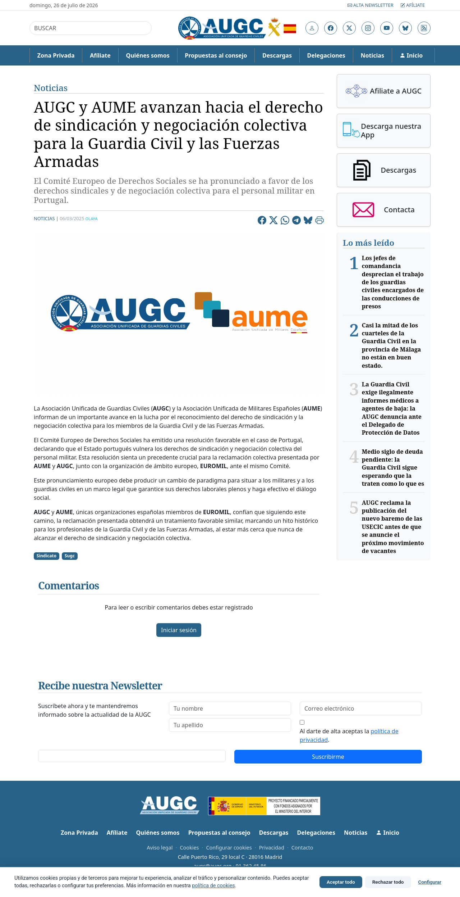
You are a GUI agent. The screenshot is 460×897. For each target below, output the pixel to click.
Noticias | (46, 218)
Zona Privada (56, 55)
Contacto (302, 847)
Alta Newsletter (371, 5)
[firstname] (230, 708)
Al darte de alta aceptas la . (349, 735)
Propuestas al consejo (216, 55)
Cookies (189, 847)
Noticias (372, 55)
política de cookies (213, 886)
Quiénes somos (147, 55)
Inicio (411, 55)
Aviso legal (159, 847)
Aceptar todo (341, 882)
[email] (361, 708)
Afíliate (412, 5)
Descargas (277, 55)
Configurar (429, 882)
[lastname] (230, 725)
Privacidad (271, 847)
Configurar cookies (229, 847)
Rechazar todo (388, 882)
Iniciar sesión (179, 630)
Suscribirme (328, 757)
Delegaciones (326, 55)
